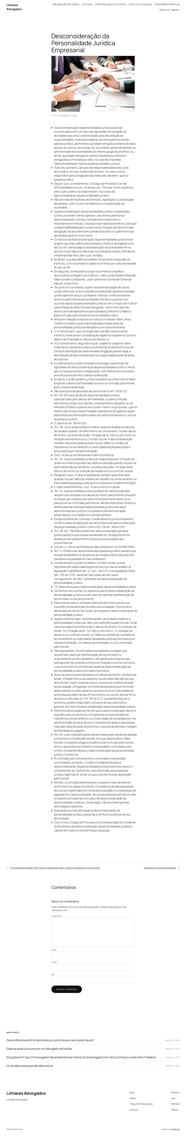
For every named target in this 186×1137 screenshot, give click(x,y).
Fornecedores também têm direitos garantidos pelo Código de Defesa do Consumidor (55, 867)
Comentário (56, 916)
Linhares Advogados (14, 7)
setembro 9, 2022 (172, 1040)
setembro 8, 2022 (172, 1049)
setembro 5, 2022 (172, 1057)
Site (53, 974)
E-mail (54, 962)
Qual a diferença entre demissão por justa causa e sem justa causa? (50, 1040)
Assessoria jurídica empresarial (160, 867)
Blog (75, 115)
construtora (65, 115)
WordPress (175, 1129)
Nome (54, 950)
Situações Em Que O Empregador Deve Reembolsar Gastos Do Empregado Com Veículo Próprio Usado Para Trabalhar (81, 1057)
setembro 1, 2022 (173, 1066)
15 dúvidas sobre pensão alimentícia (29, 1066)
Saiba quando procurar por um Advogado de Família (39, 1048)
